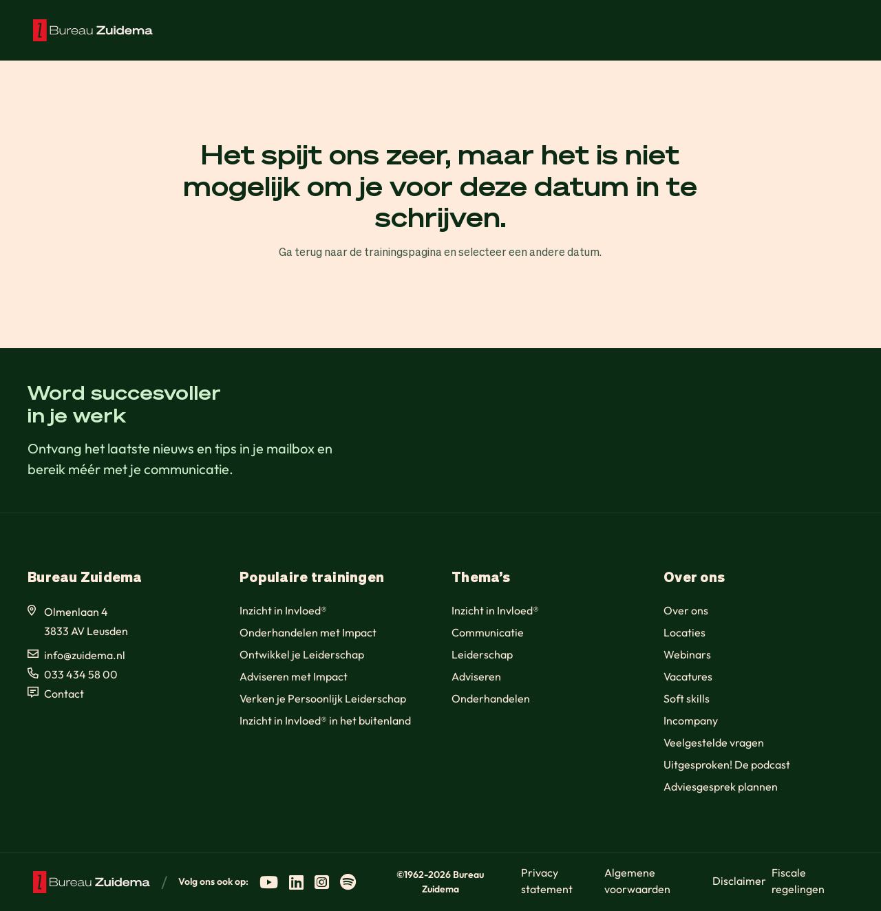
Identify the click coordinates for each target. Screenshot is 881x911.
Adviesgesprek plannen (721, 786)
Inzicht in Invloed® (283, 610)
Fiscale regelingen (798, 881)
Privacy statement (547, 881)
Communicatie (488, 632)
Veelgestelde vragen (714, 742)
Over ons (686, 610)
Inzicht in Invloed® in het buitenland (325, 720)
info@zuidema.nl (84, 655)
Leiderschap (482, 654)
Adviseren (476, 676)
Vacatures (688, 676)
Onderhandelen (491, 698)
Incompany (691, 720)
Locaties (684, 632)
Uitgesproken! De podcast (727, 764)
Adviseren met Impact (294, 676)
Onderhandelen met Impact (308, 632)
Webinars (687, 654)
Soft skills (687, 698)
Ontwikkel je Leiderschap (302, 654)
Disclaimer (739, 881)
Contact (64, 693)
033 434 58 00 (81, 674)
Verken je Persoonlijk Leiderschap (323, 698)
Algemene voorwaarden (637, 881)
